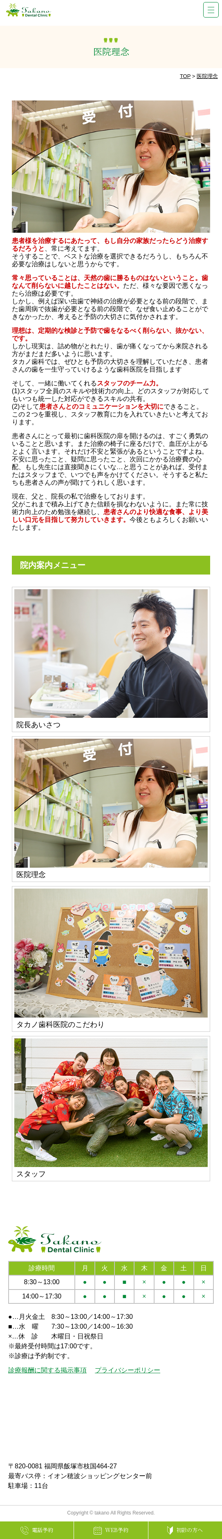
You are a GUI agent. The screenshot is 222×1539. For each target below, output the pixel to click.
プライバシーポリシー (127, 1370)
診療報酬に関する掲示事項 (47, 1370)
